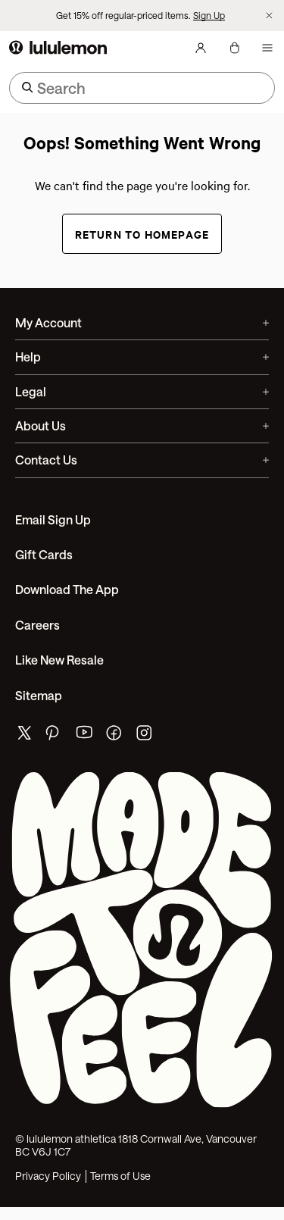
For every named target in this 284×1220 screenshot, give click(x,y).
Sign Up (209, 15)
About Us (142, 425)
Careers (37, 625)
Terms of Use (120, 1176)
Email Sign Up (53, 519)
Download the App (67, 589)
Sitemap (38, 695)
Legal (142, 391)
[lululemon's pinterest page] (54, 736)
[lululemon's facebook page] (115, 736)
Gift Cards (44, 554)
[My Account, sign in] (200, 47)
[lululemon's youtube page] (85, 736)
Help (142, 356)
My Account (142, 322)
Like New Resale (59, 659)
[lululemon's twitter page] (24, 735)
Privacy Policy (48, 1176)
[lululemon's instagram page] (145, 736)
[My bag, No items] (234, 47)
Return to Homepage (142, 234)
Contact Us (142, 459)
